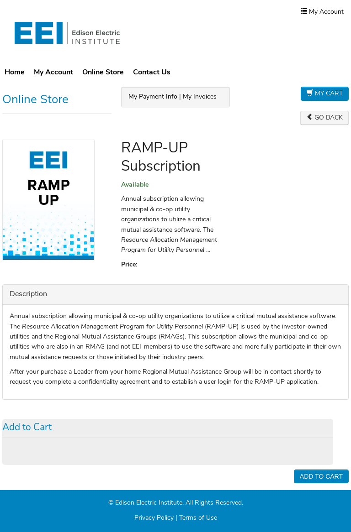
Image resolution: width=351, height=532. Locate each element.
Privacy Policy (154, 518)
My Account (53, 72)
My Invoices (200, 97)
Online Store (103, 72)
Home (15, 72)
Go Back (324, 117)
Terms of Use (198, 518)
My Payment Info (152, 97)
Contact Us (151, 72)
